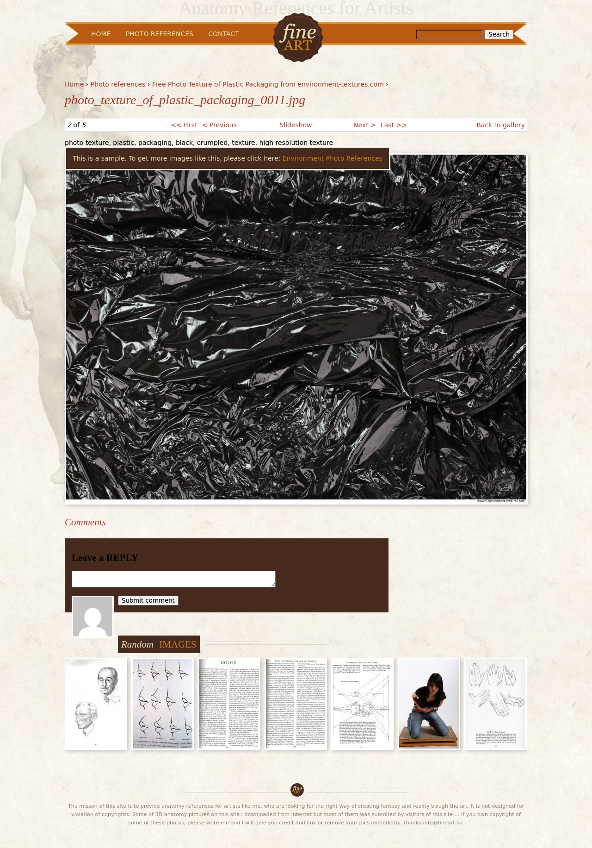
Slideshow (295, 125)
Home (74, 84)
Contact (223, 33)
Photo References (159, 33)
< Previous (219, 125)
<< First (184, 125)
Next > (364, 125)
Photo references (118, 84)
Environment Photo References (332, 158)
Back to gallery (500, 125)
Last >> (394, 125)
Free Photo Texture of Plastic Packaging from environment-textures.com (268, 84)
